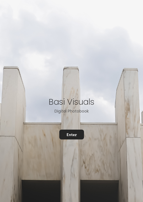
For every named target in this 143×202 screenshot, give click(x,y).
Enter (72, 134)
